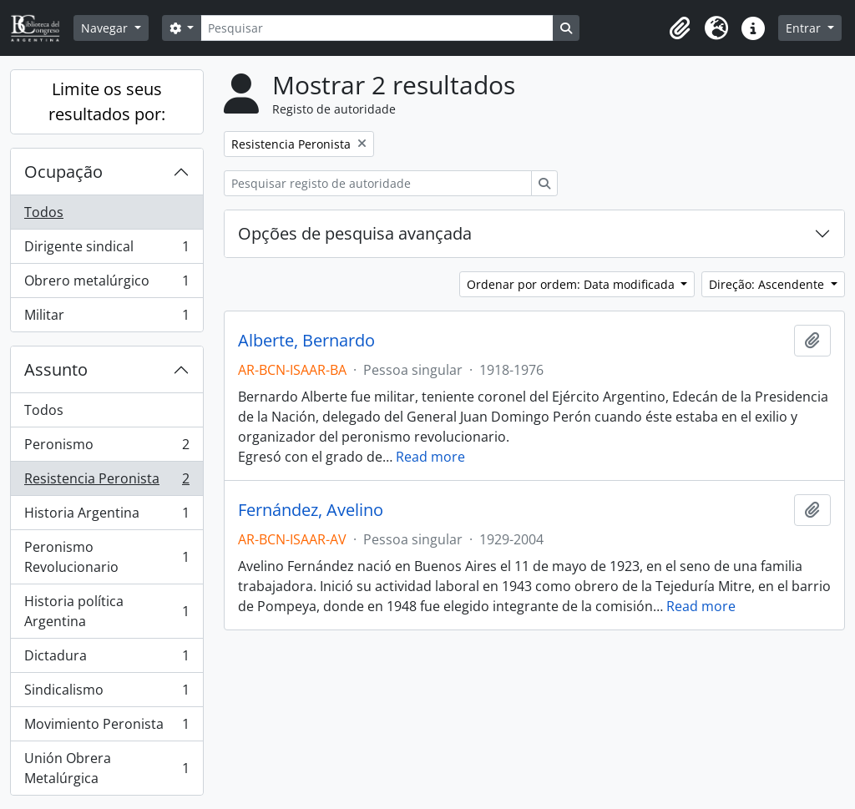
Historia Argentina (106, 516)
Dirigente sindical (106, 250)
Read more (430, 456)
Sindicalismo (106, 693)
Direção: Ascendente (768, 284)
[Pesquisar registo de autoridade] (378, 183)
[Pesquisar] (376, 28)
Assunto (56, 369)
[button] (679, 28)
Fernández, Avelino (310, 510)
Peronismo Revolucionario (106, 557)
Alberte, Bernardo (306, 341)
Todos (43, 212)
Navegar (106, 28)
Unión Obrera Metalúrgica (106, 768)
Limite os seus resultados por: (106, 101)
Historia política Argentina (106, 611)
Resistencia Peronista (106, 482)
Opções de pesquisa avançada (355, 233)
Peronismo (106, 448)
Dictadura (106, 659)
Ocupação (63, 171)
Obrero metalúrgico (106, 284)
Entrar (805, 28)
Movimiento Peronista (106, 727)
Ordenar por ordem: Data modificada (572, 284)
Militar (106, 318)
